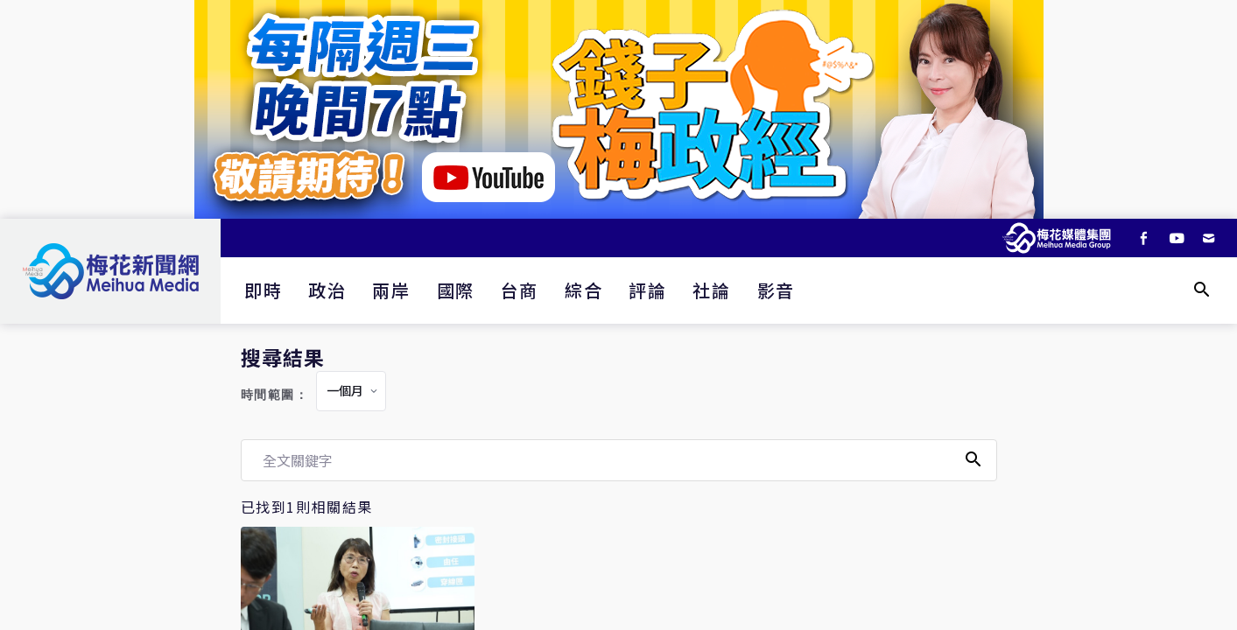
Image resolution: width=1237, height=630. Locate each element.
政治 (327, 290)
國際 (455, 290)
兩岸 (391, 290)
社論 (711, 290)
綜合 (583, 290)
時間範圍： (275, 395)
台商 (519, 290)
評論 (647, 290)
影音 (776, 290)
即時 (263, 290)
